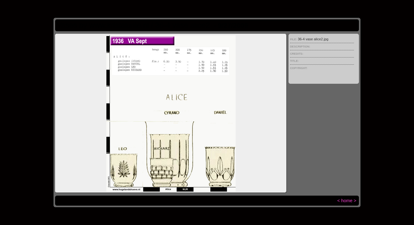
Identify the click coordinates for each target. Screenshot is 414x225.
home (346, 200)
